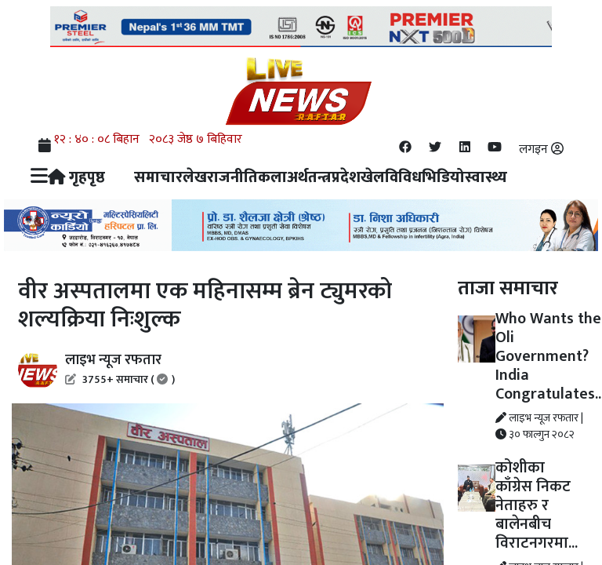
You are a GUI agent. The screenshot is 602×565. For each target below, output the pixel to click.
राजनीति (232, 177)
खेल (373, 177)
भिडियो (443, 177)
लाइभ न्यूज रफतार (120, 368)
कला (272, 177)
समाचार (158, 177)
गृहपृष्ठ (77, 177)
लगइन (541, 149)
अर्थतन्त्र (309, 177)
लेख (195, 177)
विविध (403, 177)
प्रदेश (346, 177)
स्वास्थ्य (486, 177)
